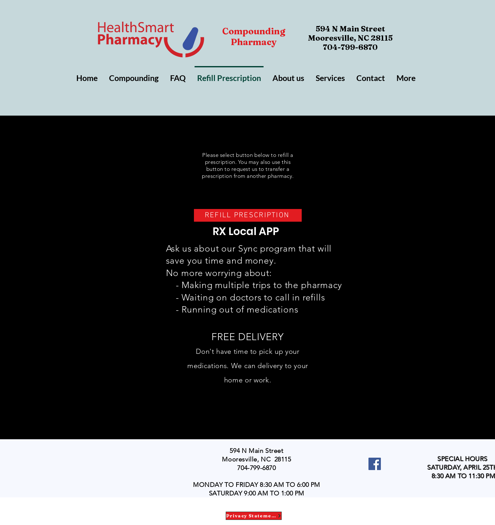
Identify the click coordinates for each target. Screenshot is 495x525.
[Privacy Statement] (254, 516)
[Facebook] (374, 464)
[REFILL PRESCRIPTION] (248, 215)
